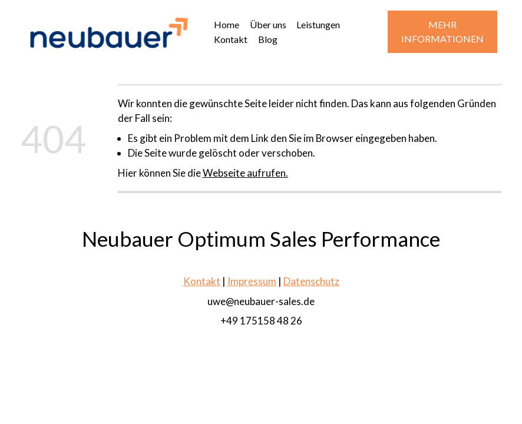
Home (226, 24)
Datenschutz (311, 282)
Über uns (268, 24)
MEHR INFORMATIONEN (442, 31)
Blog (267, 39)
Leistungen (318, 24)
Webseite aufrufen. (245, 173)
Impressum (251, 282)
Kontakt (230, 39)
